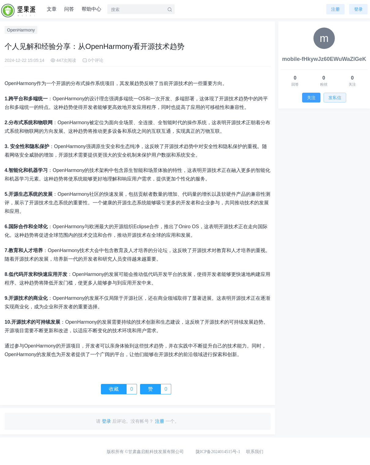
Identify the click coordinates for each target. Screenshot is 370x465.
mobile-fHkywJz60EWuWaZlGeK (324, 59)
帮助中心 (91, 9)
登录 (358, 9)
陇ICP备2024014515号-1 (218, 451)
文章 (52, 9)
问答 (69, 9)
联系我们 (254, 451)
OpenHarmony (21, 30)
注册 (335, 9)
